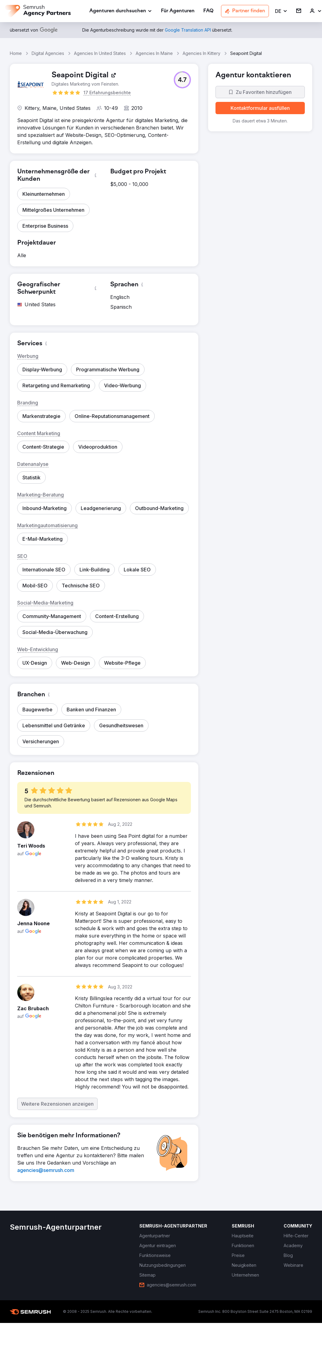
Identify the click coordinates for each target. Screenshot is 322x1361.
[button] (281, 11)
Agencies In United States (100, 53)
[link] (178, 11)
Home (16, 53)
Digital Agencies (48, 53)
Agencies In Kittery (201, 53)
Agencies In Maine (154, 53)
